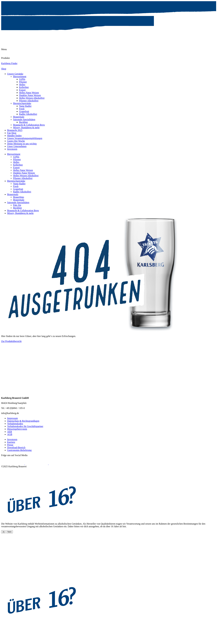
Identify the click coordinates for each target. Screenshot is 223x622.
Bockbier (23, 122)
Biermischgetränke (22, 103)
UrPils (22, 79)
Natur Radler (25, 106)
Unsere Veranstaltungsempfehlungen (24, 138)
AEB (9, 431)
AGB (9, 434)
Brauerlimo (18, 197)
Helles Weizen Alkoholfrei (31, 98)
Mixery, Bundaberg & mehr (26, 127)
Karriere (11, 442)
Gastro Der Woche (16, 141)
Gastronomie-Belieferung (19, 450)
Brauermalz (18, 117)
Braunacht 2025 (14, 130)
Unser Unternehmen (16, 146)
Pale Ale (17, 205)
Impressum (12, 418)
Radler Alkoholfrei (28, 114)
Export (22, 90)
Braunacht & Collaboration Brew (29, 125)
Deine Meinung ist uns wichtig (22, 143)
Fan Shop (11, 133)
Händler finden (14, 135)
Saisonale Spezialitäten (24, 119)
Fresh (21, 108)
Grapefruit (24, 111)
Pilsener (23, 82)
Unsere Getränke (15, 74)
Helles (22, 84)
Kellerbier (24, 87)
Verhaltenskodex (15, 423)
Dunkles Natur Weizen (30, 95)
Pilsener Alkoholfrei (28, 100)
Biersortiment (19, 76)
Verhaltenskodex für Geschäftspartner (25, 426)
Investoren (12, 149)
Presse (10, 445)
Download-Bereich (16, 447)
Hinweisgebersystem (17, 429)
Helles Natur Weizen (29, 92)
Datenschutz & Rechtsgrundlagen (23, 421)
